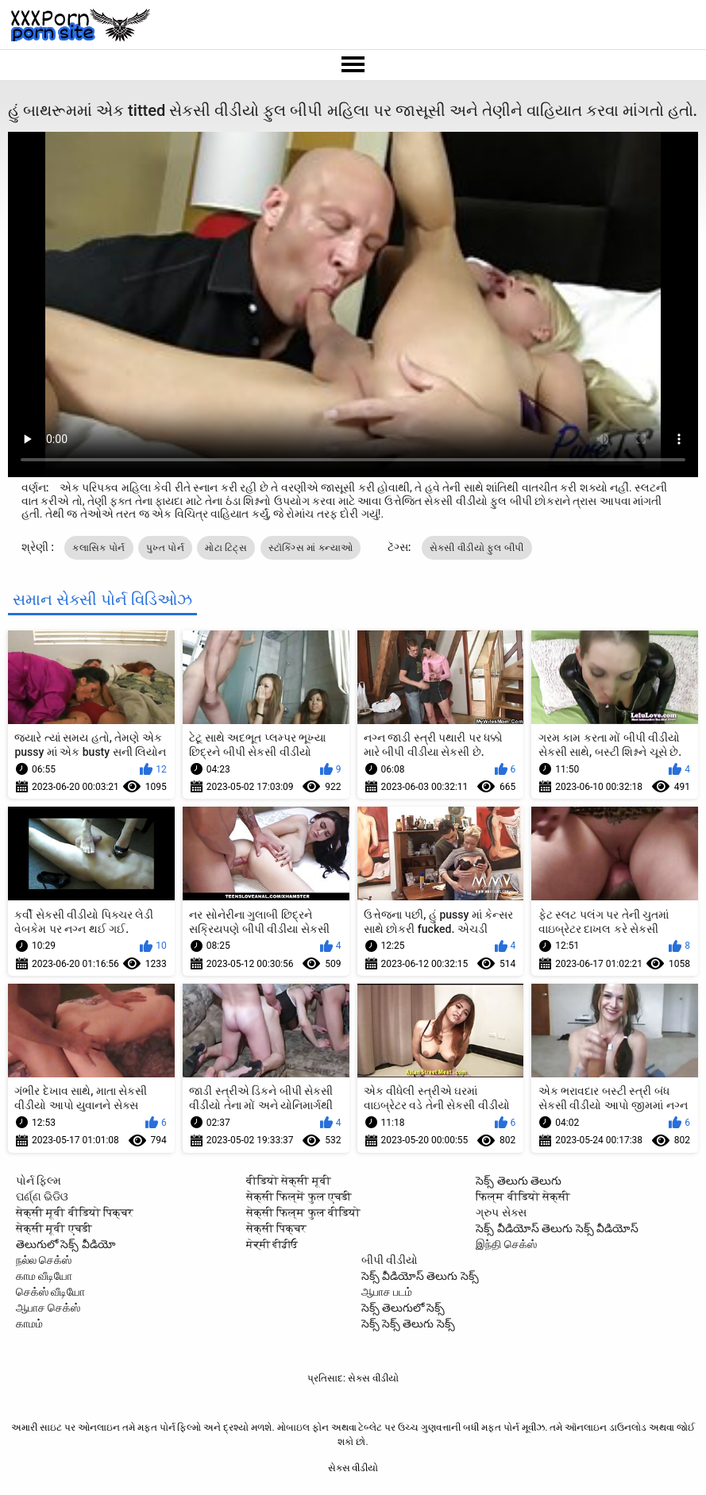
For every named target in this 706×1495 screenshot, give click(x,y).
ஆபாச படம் (386, 1291)
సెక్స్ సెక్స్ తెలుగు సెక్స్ (408, 1323)
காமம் (29, 1323)
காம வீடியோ (44, 1276)
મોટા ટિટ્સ (226, 547)
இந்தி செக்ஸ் (506, 1244)
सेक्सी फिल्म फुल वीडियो (303, 1212)
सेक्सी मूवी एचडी (54, 1228)
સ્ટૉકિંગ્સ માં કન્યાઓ (310, 547)
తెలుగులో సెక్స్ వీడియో (66, 1244)
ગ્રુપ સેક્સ (501, 1212)
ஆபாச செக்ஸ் (48, 1307)
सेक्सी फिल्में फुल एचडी (299, 1196)
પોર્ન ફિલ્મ (38, 1180)
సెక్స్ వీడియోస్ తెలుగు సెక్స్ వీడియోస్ (557, 1228)
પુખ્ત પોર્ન (165, 547)
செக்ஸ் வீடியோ (50, 1291)
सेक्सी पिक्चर (276, 1228)
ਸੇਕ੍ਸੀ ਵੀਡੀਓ (272, 1244)
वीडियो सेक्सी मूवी (288, 1180)
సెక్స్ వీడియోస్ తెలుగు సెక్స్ (420, 1276)
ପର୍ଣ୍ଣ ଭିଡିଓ (42, 1196)
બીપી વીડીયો (389, 1260)
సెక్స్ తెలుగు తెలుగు (518, 1180)
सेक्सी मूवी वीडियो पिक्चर (74, 1212)
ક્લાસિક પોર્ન (98, 547)
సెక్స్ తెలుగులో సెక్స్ (403, 1307)
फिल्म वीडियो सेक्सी (523, 1196)
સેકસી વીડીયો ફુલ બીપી (477, 547)
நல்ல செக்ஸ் (43, 1260)
